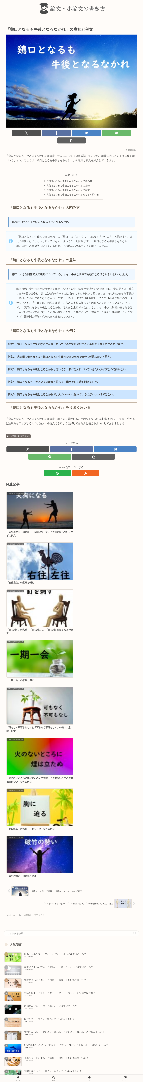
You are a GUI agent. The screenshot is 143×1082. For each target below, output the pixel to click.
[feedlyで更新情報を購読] (68, 467)
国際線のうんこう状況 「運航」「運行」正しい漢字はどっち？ (41, 974)
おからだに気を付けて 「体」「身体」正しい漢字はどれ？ (39, 937)
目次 (67, 167)
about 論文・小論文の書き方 (46, 1073)
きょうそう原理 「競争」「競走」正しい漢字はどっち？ (37, 949)
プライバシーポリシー (100, 1073)
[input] (71, 605)
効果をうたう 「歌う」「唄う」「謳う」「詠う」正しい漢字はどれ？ (45, 961)
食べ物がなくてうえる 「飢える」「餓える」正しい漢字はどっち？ (44, 1034)
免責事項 (66, 1073)
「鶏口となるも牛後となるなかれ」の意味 (68, 178)
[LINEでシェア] (93, 133)
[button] (115, 133)
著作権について (80, 1073)
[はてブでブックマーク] (71, 133)
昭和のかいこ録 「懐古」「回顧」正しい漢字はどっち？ (37, 1047)
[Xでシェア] (27, 133)
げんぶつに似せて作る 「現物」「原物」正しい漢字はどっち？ (41, 1010)
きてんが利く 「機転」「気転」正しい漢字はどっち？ (36, 998)
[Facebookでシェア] (49, 133)
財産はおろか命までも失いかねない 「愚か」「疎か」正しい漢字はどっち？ (49, 986)
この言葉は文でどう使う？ (18, 429)
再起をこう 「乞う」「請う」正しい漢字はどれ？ (34, 1022)
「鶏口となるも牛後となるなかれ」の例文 (68, 183)
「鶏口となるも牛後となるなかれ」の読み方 (69, 174)
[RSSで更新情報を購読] (75, 467)
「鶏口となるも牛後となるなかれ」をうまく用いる (72, 188)
